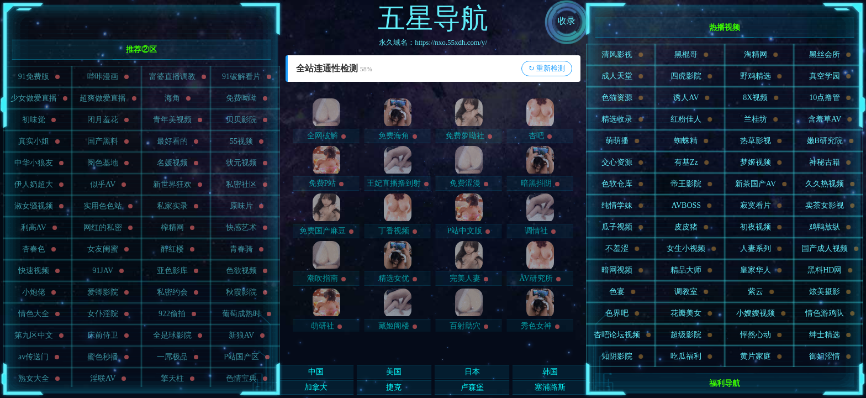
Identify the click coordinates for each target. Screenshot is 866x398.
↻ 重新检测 (547, 68)
